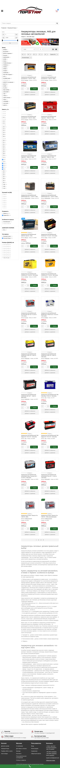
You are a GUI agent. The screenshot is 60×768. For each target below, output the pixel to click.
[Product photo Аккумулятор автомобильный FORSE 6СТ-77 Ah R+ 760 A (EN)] (50, 264)
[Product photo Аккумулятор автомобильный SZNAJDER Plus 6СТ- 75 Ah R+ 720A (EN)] (50, 464)
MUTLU (5, 84)
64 (3, 148)
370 (4, 204)
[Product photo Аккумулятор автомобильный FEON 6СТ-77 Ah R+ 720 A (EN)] (50, 224)
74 (3, 163)
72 (3, 159)
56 (3, 136)
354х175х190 (6, 252)
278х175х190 (6, 258)
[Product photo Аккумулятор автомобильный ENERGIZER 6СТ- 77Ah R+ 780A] (30, 185)
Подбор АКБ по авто (6, 751)
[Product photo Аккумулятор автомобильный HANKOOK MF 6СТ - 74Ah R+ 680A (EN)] (30, 384)
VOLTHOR (5, 103)
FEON (4, 61)
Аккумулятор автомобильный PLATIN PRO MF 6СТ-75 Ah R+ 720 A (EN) (29, 314)
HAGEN (5, 70)
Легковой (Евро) (7, 238)
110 (4, 188)
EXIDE (4, 59)
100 (4, 184)
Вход (32, 746)
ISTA (4, 76)
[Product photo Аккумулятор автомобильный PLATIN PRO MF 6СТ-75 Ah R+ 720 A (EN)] (30, 303)
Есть (4, 229)
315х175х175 (6, 256)
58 (3, 138)
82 (3, 173)
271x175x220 (6, 246)
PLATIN (5, 88)
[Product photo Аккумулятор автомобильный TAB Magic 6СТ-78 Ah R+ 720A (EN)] (30, 425)
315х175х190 (6, 248)
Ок (10, 43)
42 (3, 119)
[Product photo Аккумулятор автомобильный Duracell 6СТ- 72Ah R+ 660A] (30, 106)
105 (4, 186)
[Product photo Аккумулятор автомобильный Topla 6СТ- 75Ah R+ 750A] (50, 106)
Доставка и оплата (21, 748)
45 (3, 123)
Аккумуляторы (12, 28)
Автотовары (4, 753)
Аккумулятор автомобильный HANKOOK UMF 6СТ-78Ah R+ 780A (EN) (48, 355)
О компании (19, 746)
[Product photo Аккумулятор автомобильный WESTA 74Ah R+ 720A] (30, 224)
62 (3, 144)
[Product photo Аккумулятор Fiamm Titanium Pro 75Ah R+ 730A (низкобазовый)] (50, 505)
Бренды (18, 751)
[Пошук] (57, 23)
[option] (40, 42)
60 (3, 140)
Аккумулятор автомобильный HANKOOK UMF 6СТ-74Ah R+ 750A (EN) (28, 355)
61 (3, 142)
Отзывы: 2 (49, 392)
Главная (3, 28)
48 (3, 125)
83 (3, 174)
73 (3, 161)
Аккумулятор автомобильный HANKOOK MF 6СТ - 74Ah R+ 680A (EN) (28, 396)
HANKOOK (5, 72)
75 (3, 165)
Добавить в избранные (30, 92)
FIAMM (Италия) (7, 63)
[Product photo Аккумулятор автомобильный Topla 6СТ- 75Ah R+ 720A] (50, 146)
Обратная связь (50, 760)
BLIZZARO (5, 51)
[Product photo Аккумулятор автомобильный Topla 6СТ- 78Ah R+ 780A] (30, 146)
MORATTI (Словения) (8, 82)
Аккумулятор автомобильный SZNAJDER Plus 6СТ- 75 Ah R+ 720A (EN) (49, 476)
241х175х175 (6, 254)
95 (3, 182)
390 (4, 206)
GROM (4, 68)
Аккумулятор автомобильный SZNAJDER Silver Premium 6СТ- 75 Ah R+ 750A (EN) (29, 476)
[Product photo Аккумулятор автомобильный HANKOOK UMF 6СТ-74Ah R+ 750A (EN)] (30, 344)
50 (3, 126)
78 (3, 169)
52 (3, 128)
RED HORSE (6, 89)
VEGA (4, 99)
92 (3, 180)
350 (4, 200)
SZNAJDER (6, 91)
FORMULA (5, 65)
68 (3, 153)
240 (4, 194)
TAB (4, 93)
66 (3, 151)
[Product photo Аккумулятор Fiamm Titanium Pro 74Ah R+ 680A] (30, 505)
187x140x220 (6, 244)
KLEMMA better (6, 78)
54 (3, 132)
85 (3, 176)
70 (3, 155)
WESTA (5, 105)
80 (3, 171)
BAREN (5, 49)
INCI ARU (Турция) (7, 74)
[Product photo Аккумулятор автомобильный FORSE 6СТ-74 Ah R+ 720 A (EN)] (30, 264)
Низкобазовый (6, 221)
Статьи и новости (21, 760)
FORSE (5, 66)
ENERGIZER (6, 57)
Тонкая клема (6, 223)
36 (3, 113)
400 (4, 208)
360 (4, 202)
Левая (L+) (5, 213)
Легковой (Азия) (7, 236)
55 (3, 134)
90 (3, 178)
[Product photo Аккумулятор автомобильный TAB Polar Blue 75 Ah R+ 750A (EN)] (50, 384)
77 (3, 167)
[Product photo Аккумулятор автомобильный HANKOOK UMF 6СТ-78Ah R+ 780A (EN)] (50, 344)
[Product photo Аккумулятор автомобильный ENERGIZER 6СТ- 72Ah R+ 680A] (50, 185)
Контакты (18, 753)
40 (3, 115)
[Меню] (2, 11)
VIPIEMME (5, 101)
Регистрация (34, 748)
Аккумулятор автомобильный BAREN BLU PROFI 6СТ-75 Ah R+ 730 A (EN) (49, 314)
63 (3, 146)
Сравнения (34, 751)
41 (3, 117)
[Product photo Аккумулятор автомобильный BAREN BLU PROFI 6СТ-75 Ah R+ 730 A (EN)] (50, 303)
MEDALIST (5, 80)
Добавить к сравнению (30, 94)
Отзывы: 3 (29, 232)
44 (3, 121)
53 (3, 130)
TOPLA (5, 95)
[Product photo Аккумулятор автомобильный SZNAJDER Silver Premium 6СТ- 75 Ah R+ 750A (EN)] (30, 464)
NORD (4, 86)
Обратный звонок (36, 753)
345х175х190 (6, 250)
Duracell (5, 55)
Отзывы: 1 (29, 433)
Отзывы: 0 (29, 75)
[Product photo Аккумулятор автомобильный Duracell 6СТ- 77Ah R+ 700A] (30, 67)
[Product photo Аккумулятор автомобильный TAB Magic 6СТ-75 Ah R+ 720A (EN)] (50, 425)
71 (3, 157)
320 (4, 196)
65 (3, 150)
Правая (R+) (6, 215)
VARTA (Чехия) (6, 97)
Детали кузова (5, 746)
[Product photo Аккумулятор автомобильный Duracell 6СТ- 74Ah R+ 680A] (50, 67)
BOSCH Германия (7, 53)
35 (3, 111)
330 (4, 198)
